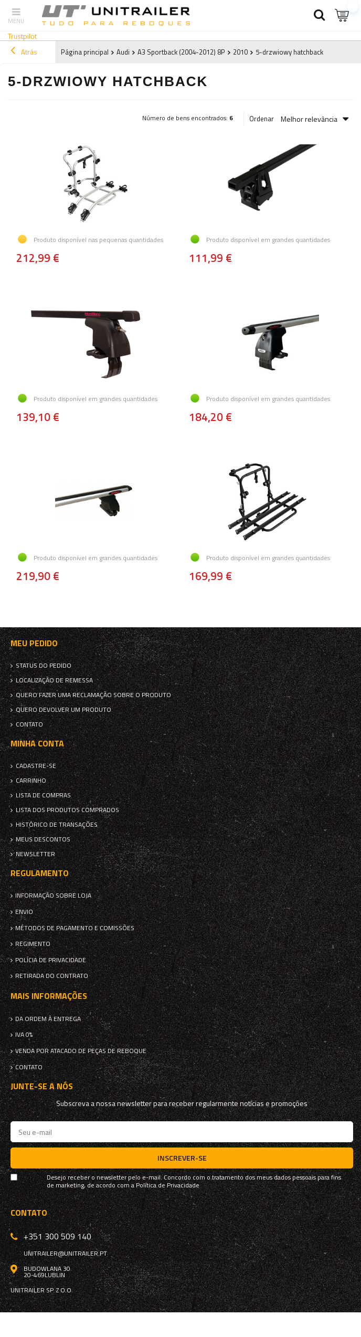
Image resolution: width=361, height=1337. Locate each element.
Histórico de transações (57, 825)
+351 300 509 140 (57, 1236)
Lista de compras (43, 795)
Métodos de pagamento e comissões (74, 928)
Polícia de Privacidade (50, 960)
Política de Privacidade (167, 1185)
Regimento (32, 944)
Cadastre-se (36, 766)
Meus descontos (43, 839)
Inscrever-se (182, 1157)
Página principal (85, 52)
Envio (24, 912)
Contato (29, 724)
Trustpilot (22, 35)
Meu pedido (34, 643)
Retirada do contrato (51, 976)
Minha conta (37, 743)
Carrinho (31, 780)
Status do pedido (43, 665)
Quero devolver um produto (63, 710)
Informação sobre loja (53, 895)
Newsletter (35, 854)
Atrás (23, 52)
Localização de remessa (54, 680)
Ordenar (261, 118)
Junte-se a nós (41, 1086)
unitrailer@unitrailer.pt (65, 1253)
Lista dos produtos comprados (67, 810)
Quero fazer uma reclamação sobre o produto (93, 695)
